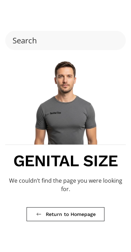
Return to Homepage (65, 214)
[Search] (65, 40)
